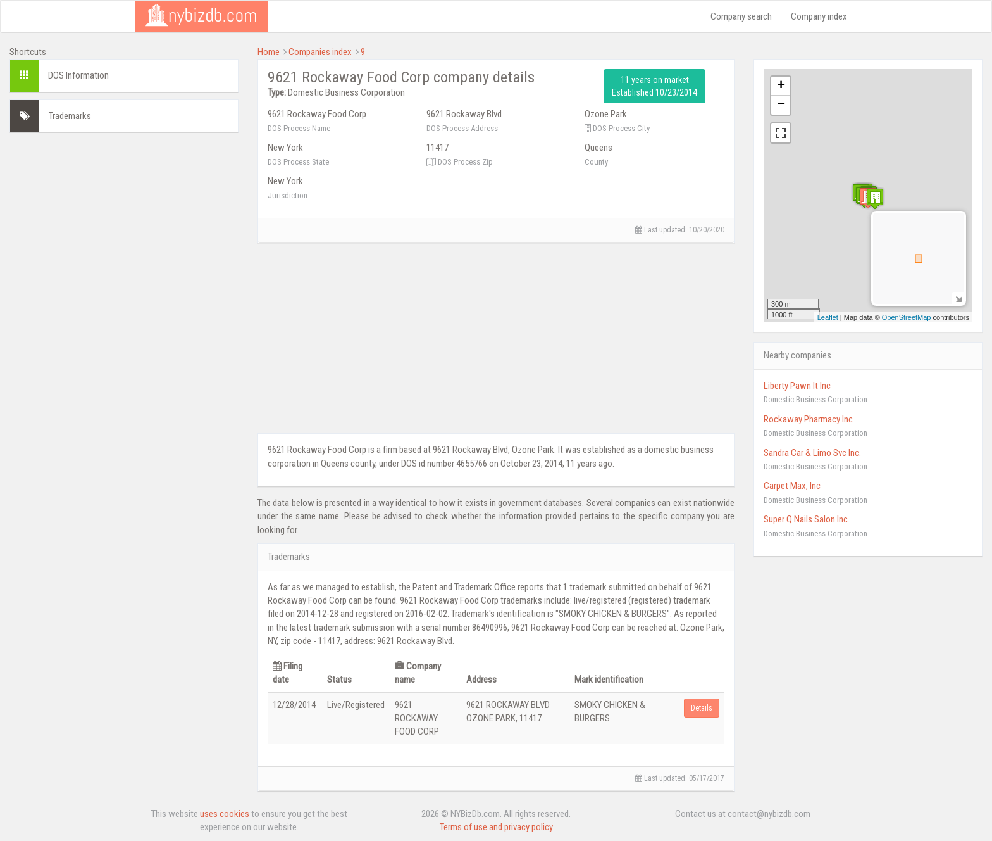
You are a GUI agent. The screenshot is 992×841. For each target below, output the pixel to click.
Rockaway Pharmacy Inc (808, 419)
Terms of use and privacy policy (496, 827)
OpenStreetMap (906, 317)
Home (268, 52)
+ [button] (781, 86)
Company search (741, 16)
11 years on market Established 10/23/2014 (654, 86)
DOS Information (78, 75)
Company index (819, 16)
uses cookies (224, 813)
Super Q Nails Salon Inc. (807, 519)
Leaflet (827, 317)
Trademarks (70, 116)
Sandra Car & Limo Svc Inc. (812, 452)
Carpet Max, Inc (792, 485)
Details (701, 708)
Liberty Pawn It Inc (797, 385)
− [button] (781, 105)
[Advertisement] (124, 231)
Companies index (320, 52)
